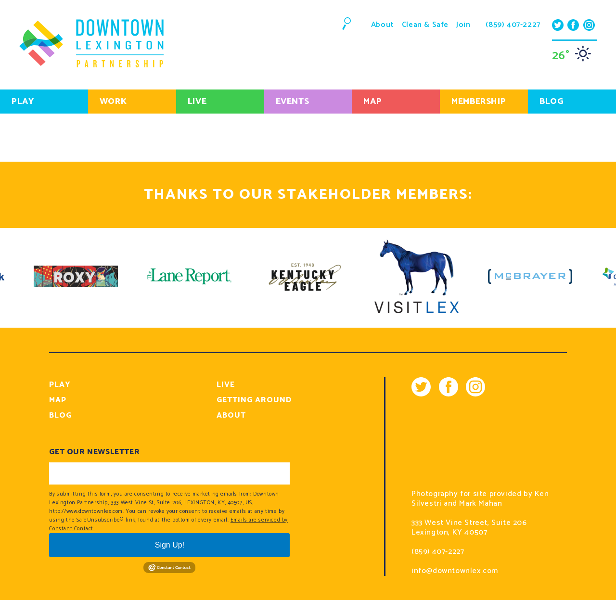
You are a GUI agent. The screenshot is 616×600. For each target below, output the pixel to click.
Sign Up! (169, 545)
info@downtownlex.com (454, 571)
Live (197, 101)
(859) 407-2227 (513, 25)
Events (292, 101)
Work (113, 101)
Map (372, 101)
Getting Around (254, 400)
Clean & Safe (425, 24)
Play (23, 101)
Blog (60, 415)
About (382, 24)
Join (463, 24)
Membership (478, 101)
